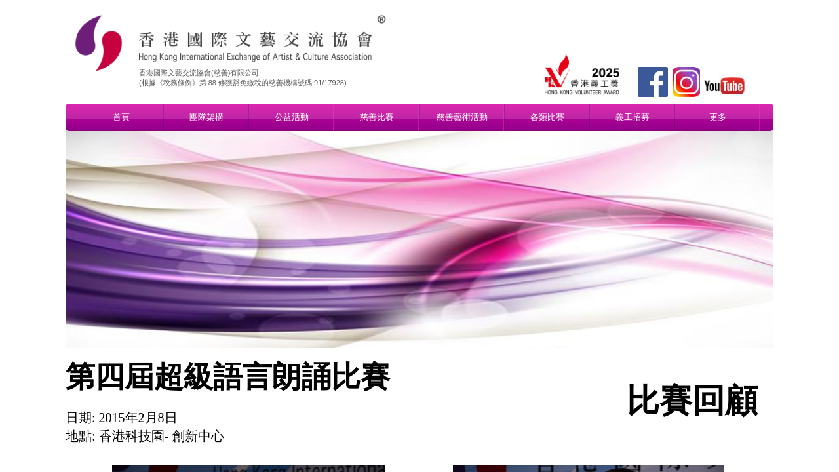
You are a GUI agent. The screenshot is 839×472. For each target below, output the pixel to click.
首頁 (121, 117)
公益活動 (292, 117)
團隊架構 (206, 117)
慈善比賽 (377, 117)
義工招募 (632, 117)
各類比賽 (547, 117)
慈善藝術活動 (462, 117)
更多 (717, 117)
